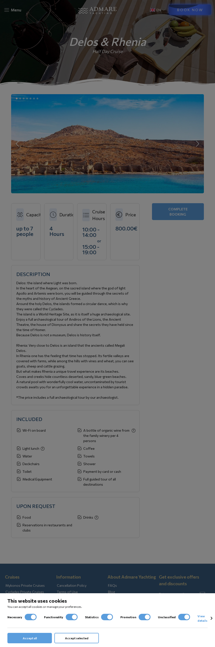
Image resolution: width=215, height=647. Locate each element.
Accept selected (76, 638)
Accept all (30, 638)
